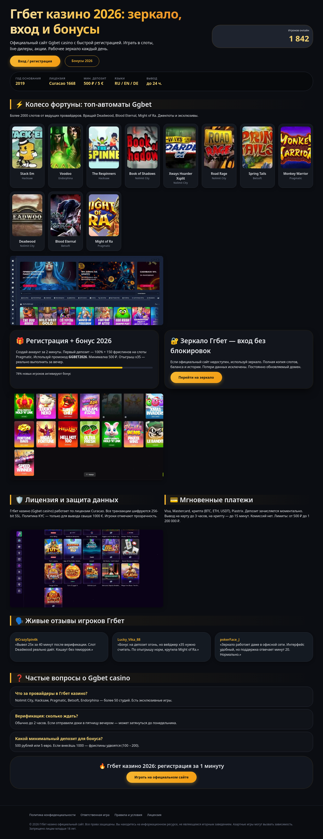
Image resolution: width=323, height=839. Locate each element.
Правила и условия (128, 815)
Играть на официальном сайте (161, 777)
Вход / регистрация (35, 61)
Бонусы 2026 (82, 60)
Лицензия (154, 815)
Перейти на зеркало (196, 377)
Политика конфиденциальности (52, 815)
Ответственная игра (95, 815)
